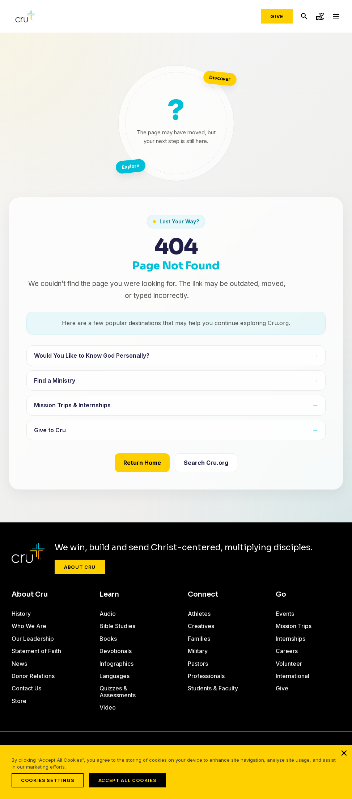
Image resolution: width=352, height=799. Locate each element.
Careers (287, 651)
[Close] (344, 755)
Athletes (199, 613)
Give (276, 16)
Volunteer (289, 663)
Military (198, 651)
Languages (114, 676)
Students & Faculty (213, 688)
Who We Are (29, 626)
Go (281, 594)
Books (108, 638)
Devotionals (115, 651)
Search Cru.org (206, 462)
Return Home (142, 462)
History (21, 613)
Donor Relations (33, 676)
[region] (176, 773)
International (292, 676)
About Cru (80, 567)
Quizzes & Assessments (117, 691)
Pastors (198, 663)
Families (199, 638)
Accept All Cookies (129, 780)
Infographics (116, 663)
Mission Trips (293, 626)
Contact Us (26, 688)
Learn (109, 594)
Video (107, 707)
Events (285, 613)
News (19, 663)
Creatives (201, 626)
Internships (290, 638)
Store (19, 701)
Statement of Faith (36, 651)
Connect (203, 594)
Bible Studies (117, 626)
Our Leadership (33, 638)
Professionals (206, 676)
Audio (107, 613)
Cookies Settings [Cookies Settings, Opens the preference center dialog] (47, 780)
